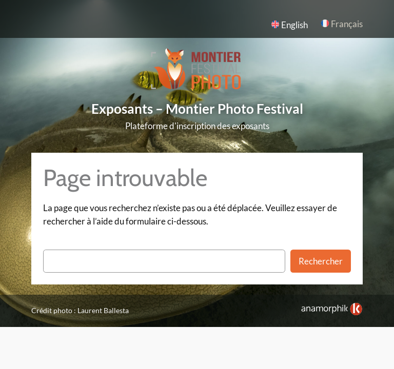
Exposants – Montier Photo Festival (197, 108)
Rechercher (321, 261)
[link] (331, 309)
